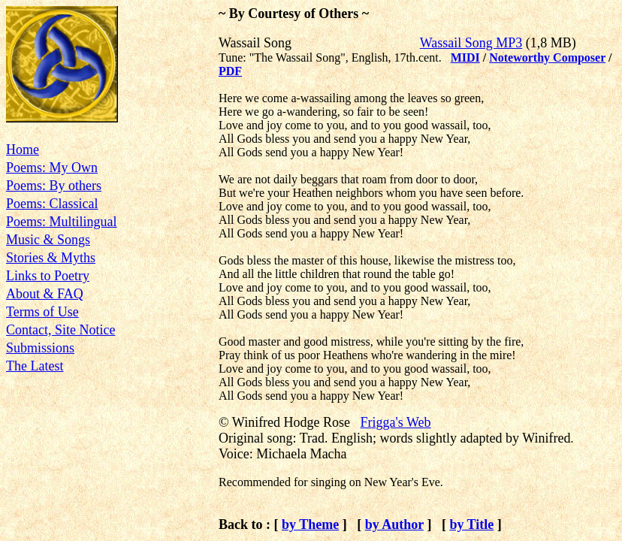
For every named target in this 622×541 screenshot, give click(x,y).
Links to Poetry (47, 275)
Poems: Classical (52, 203)
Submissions (40, 347)
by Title (471, 524)
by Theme (310, 524)
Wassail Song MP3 (471, 42)
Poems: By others (53, 185)
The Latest (34, 365)
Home (22, 149)
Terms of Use (42, 311)
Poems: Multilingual (61, 221)
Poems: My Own (52, 167)
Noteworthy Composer (547, 57)
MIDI (465, 57)
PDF (230, 71)
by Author (394, 524)
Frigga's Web (396, 422)
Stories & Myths (50, 257)
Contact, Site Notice (60, 329)
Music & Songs (48, 239)
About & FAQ (44, 293)
